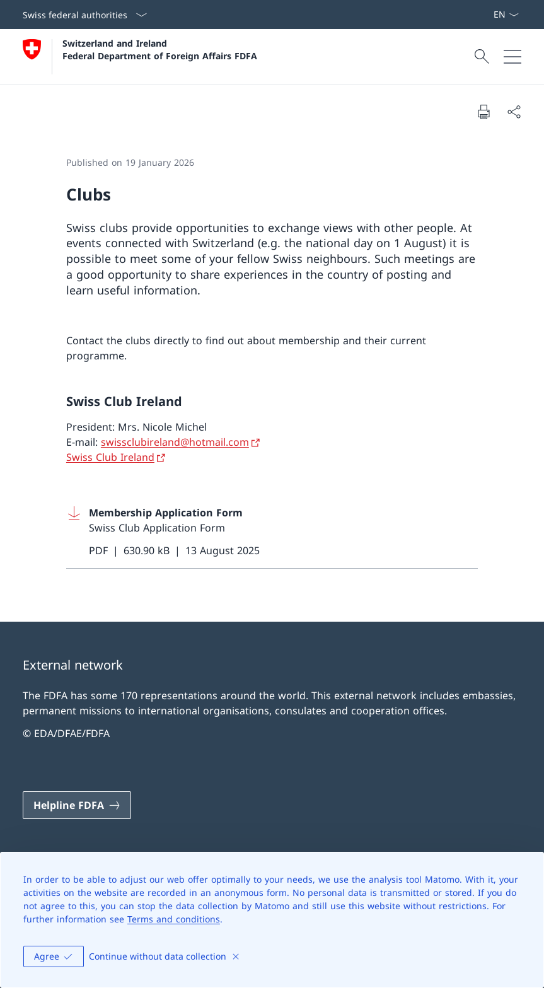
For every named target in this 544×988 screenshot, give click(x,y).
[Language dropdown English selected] (505, 14)
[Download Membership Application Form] (272, 532)
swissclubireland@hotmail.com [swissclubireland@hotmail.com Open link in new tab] (175, 442)
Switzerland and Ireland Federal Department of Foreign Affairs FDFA (159, 49)
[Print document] (483, 111)
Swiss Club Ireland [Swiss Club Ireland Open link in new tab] (110, 457)
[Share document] (514, 111)
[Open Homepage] (140, 56)
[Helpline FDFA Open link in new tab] (77, 805)
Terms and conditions (173, 919)
